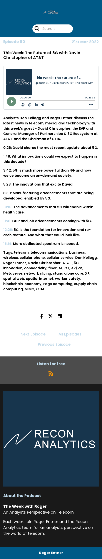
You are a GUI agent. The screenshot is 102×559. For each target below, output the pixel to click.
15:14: (7, 243)
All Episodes (70, 334)
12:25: (8, 229)
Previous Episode (54, 344)
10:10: (7, 207)
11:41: (7, 221)
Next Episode (33, 334)
